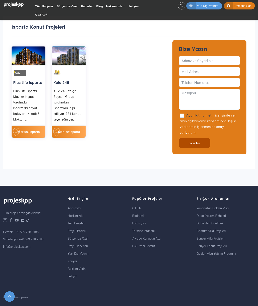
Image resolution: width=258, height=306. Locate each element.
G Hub (136, 208)
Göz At (40, 14)
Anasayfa (74, 208)
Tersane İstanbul (143, 231)
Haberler (87, 6)
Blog (99, 6)
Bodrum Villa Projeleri (211, 231)
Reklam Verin (77, 269)
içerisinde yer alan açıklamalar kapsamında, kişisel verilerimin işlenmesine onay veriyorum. (209, 124)
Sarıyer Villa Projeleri (210, 238)
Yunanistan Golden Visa (213, 208)
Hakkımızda (114, 6)
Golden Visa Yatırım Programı (216, 254)
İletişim (133, 6)
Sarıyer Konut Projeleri (212, 246)
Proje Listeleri (77, 231)
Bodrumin (138, 216)
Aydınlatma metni (200, 115)
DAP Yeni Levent (143, 246)
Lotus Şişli (139, 223)
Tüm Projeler (44, 6)
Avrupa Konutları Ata (146, 238)
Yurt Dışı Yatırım (78, 254)
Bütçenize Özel (67, 6)
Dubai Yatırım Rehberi (211, 216)
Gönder (194, 143)
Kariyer (72, 261)
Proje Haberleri (78, 246)
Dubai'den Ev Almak (210, 223)
